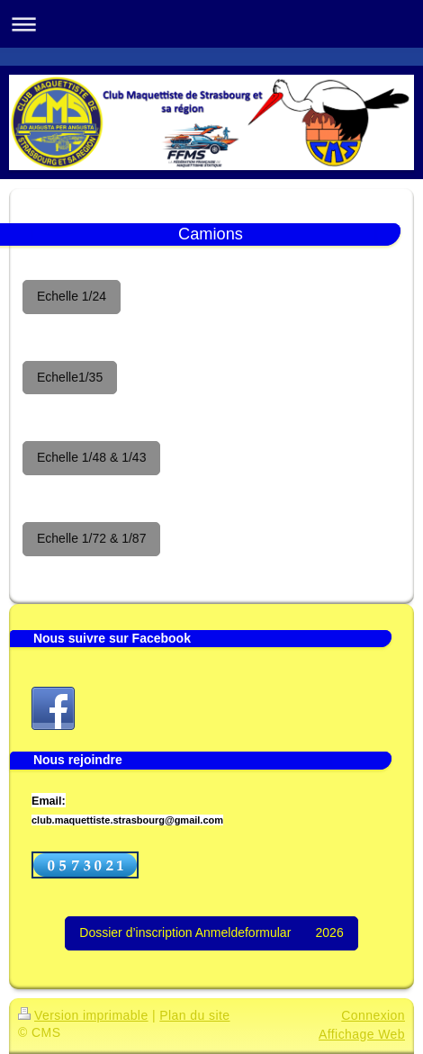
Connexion (373, 1015)
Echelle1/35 (70, 377)
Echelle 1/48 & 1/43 (91, 457)
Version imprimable (83, 1015)
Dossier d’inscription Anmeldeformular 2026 (211, 932)
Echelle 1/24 (71, 296)
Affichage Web (362, 1034)
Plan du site (194, 1015)
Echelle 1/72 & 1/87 (91, 538)
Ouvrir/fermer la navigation (211, 24)
